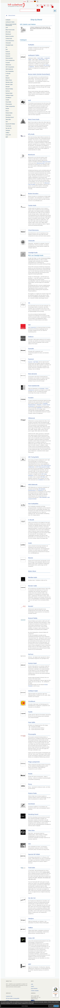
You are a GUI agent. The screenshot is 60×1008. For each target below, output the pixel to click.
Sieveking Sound (10, 117)
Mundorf (8, 86)
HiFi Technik (46, 65)
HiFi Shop (43, 476)
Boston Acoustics (10, 36)
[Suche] (28, 10)
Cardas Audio (9, 38)
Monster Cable (9, 84)
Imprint (32, 986)
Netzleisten (39, 404)
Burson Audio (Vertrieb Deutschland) (11, 25)
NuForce (8, 91)
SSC (7, 121)
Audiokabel (39, 407)
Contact (7, 1000)
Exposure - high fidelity (33, 361)
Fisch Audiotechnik (10, 60)
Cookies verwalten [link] (35, 990)
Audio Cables (40, 58)
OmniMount (8, 97)
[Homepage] (16, 5)
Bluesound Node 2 (47, 161)
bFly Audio (8, 32)
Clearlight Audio (9, 45)
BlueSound (8, 34)
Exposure (8, 56)
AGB (32, 984)
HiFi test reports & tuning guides (12, 998)
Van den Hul (8, 128)
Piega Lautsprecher (10, 106)
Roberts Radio (9, 112)
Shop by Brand (11, 15)
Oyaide (7, 99)
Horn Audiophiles (10, 71)
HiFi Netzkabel (42, 488)
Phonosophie (9, 104)
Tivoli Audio (8, 126)
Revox (7, 110)
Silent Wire (8, 119)
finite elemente (9, 58)
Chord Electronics (10, 40)
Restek (7, 108)
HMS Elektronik (9, 69)
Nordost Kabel (9, 93)
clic (6, 47)
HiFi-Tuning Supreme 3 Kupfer (43, 467)
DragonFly (31, 66)
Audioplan (8, 19)
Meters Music (9, 80)
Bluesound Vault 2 (41, 163)
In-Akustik (8, 73)
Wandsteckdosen (32, 404)
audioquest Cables (10, 22)
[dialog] (30, 1004)
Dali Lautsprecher (32, 327)
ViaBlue (7, 132)
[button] (38, 5)
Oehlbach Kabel (9, 95)
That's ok (56, 1006)
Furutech (8, 62)
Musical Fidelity (9, 88)
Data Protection (34, 988)
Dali (7, 49)
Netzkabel (42, 388)
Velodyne (8, 130)
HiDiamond (8, 64)
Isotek (7, 75)
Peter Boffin (8, 102)
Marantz (8, 77)
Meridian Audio (9, 82)
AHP (7, 27)
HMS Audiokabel (43, 497)
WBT (7, 137)
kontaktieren (41, 479)
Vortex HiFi (8, 134)
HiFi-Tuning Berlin (10, 67)
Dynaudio (8, 53)
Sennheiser (8, 115)
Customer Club (9, 996)
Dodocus (8, 51)
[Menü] (55, 11)
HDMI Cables (42, 59)
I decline (51, 1006)
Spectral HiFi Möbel (10, 123)
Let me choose (25, 1006)
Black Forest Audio (10, 29)
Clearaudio (8, 42)
